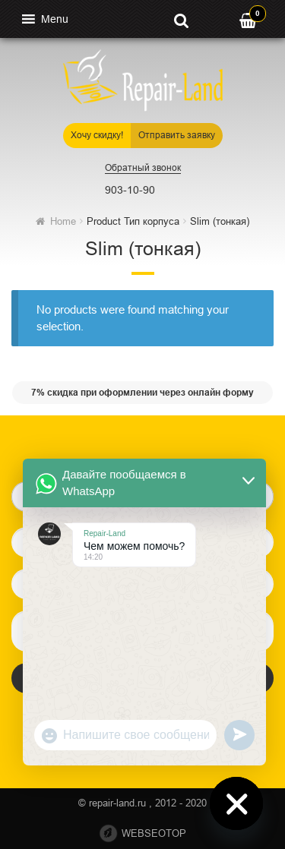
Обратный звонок (143, 168)
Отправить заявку (176, 135)
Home (63, 221)
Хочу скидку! (97, 135)
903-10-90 (130, 190)
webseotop (154, 833)
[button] (54, 19)
